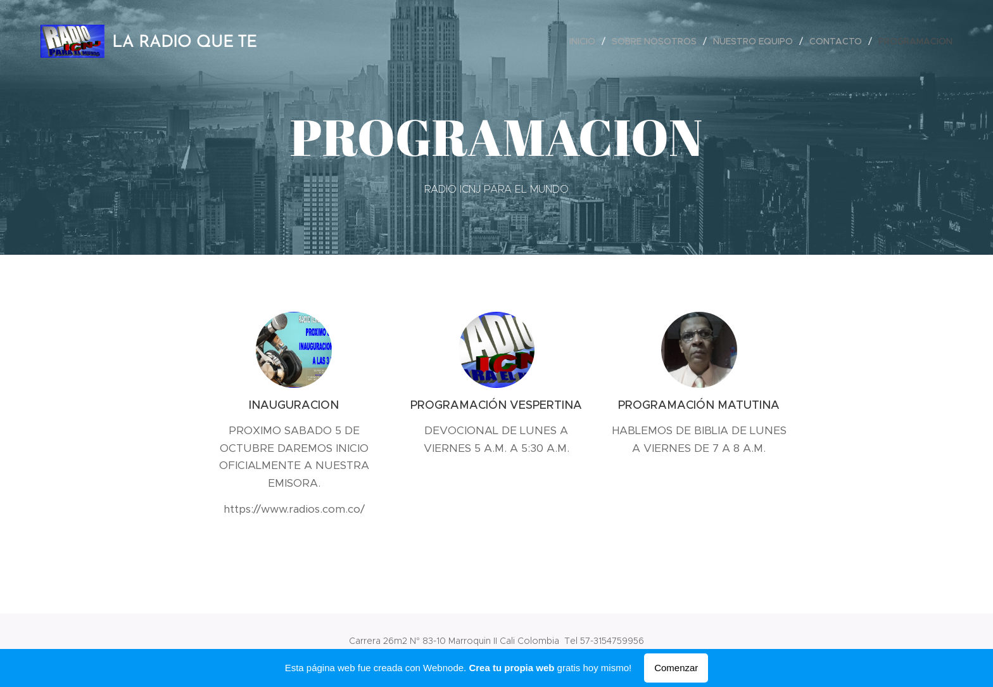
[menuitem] (585, 41)
